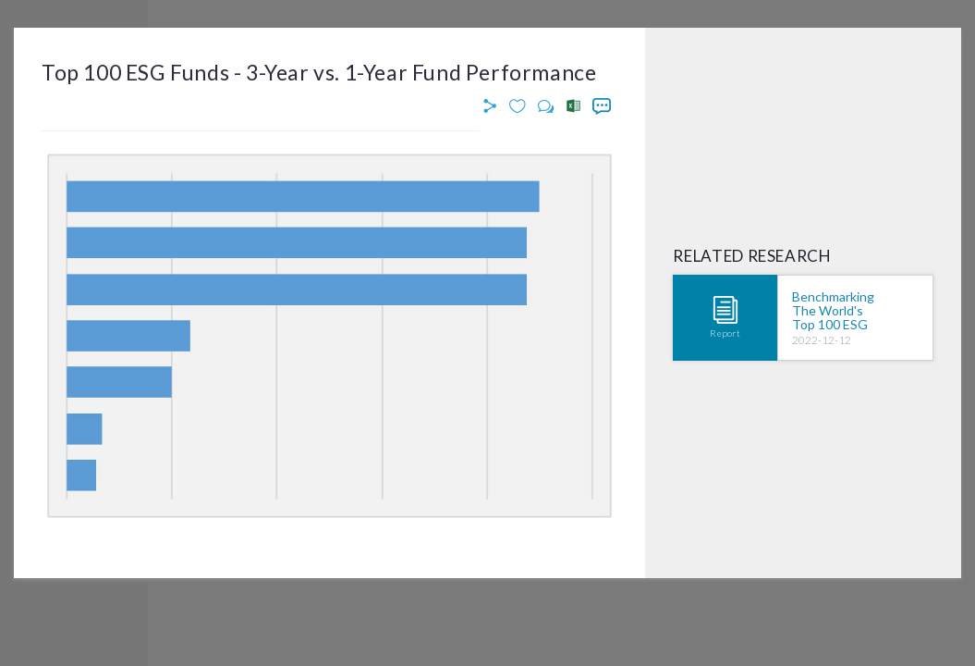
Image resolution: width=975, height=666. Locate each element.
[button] (493, 107)
